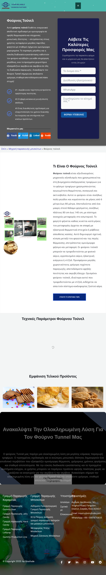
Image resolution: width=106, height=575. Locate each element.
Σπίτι (3, 149)
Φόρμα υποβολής (74, 114)
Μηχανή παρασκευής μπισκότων (25, 149)
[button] (12, 136)
